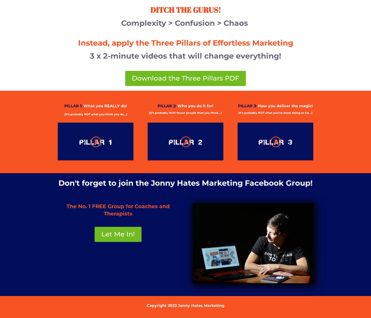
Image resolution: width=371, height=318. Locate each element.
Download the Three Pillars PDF (185, 78)
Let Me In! (118, 234)
